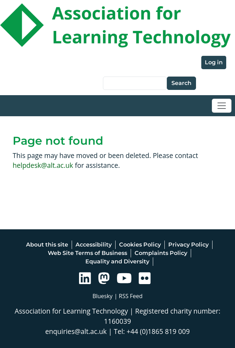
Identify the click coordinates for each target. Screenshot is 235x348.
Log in (214, 62)
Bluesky (102, 296)
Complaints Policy (161, 253)
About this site (47, 244)
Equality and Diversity (117, 261)
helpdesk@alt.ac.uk (43, 165)
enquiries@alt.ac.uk (76, 331)
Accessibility (94, 244)
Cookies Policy (140, 244)
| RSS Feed (128, 296)
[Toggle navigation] (221, 106)
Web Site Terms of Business (87, 253)
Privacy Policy (188, 244)
